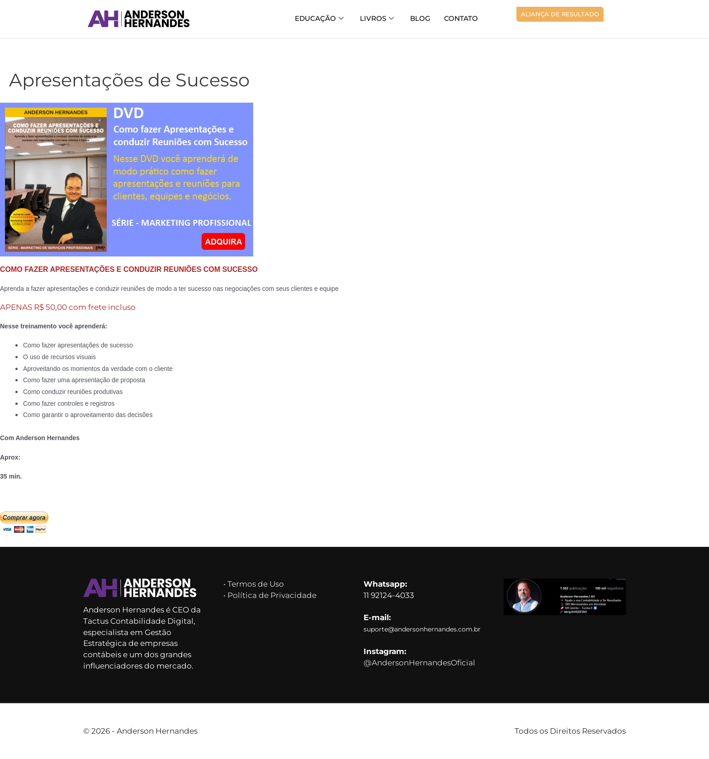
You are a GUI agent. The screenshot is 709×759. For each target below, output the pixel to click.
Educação (319, 18)
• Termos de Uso (253, 583)
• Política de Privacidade (270, 595)
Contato (461, 18)
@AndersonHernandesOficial (419, 662)
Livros (377, 18)
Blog (420, 18)
